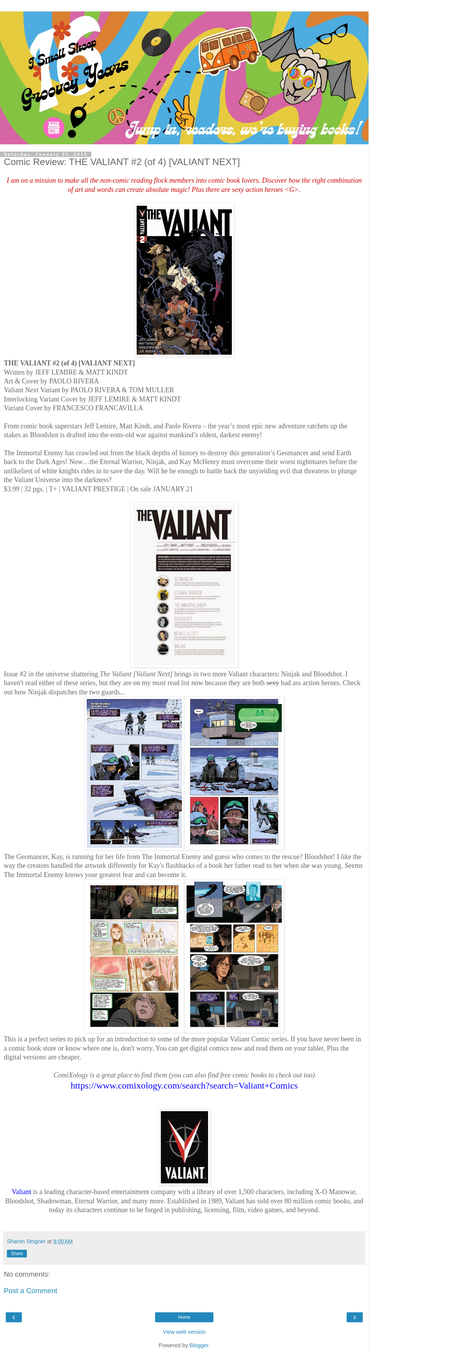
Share (17, 1253)
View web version (184, 1332)
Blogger (199, 1345)
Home (184, 1317)
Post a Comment (30, 1291)
